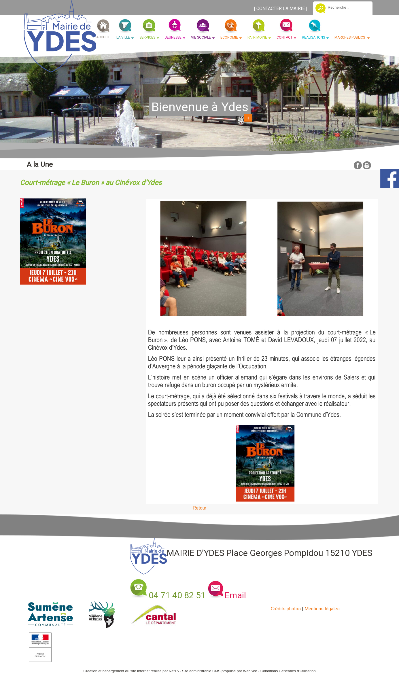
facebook (358, 165)
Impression (367, 165)
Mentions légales (322, 608)
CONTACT (284, 37)
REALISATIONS (313, 37)
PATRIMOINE (257, 37)
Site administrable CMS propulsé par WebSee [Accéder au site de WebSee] (219, 671)
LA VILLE (123, 37)
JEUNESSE (173, 37)
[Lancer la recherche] (320, 9)
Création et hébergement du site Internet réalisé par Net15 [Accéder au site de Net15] (131, 671)
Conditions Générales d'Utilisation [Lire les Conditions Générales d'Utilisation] (288, 671)
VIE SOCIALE (201, 37)
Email (235, 595)
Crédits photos (286, 608)
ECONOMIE (229, 37)
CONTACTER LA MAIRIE (280, 8)
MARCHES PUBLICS (350, 37)
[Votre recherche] (348, 7)
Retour (199, 508)
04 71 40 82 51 (177, 595)
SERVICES (147, 37)
